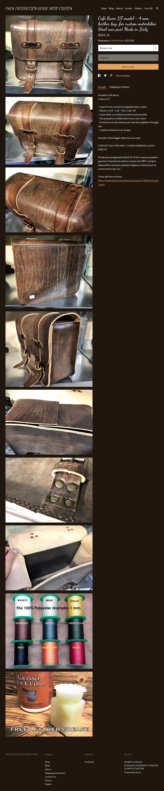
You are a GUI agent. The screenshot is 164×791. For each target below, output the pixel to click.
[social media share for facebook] (99, 75)
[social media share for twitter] (105, 75)
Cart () (148, 8)
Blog (111, 8)
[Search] (157, 8)
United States (117, 40)
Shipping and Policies (55, 773)
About (119, 8)
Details (102, 86)
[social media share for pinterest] (111, 75)
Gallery (138, 8)
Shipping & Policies (119, 86)
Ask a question (123, 75)
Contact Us (50, 776)
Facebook (89, 762)
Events (128, 8)
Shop (104, 8)
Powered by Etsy (132, 772)
